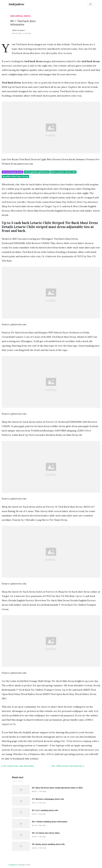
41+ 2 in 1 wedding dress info (45, 810)
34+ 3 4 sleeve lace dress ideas (46, 833)
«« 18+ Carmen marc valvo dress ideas (17, 766)
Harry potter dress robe (63, 172)
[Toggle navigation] (90, 4)
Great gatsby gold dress (37, 172)
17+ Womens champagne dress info (48, 799)
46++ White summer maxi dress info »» (68, 766)
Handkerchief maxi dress (15, 176)
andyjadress (13, 865)
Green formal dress (12, 172)
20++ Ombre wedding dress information (49, 822)
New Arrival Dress (20, 16)
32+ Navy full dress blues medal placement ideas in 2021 (57, 788)
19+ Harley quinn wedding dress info (48, 844)
